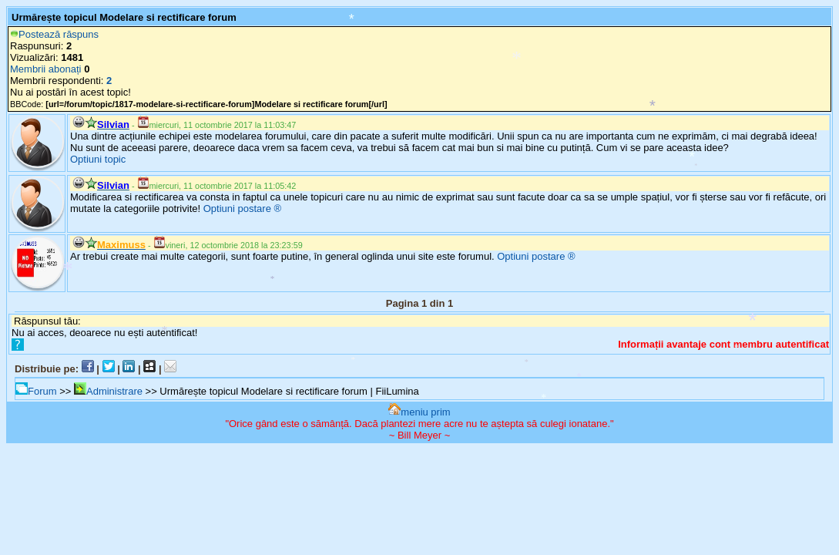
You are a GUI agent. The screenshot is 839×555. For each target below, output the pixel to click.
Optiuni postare (237, 208)
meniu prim (419, 412)
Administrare (108, 391)
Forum (36, 391)
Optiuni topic (98, 159)
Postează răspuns (54, 34)
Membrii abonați (46, 69)
